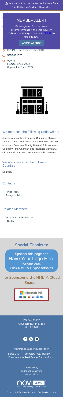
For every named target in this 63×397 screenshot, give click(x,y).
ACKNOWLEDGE (31, 43)
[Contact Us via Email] (37, 339)
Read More (45, 7)
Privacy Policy (31, 367)
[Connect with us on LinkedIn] (31, 339)
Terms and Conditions (31, 370)
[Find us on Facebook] (25, 339)
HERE (48, 33)
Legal (54, 392)
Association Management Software (31, 384)
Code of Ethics (32, 373)
